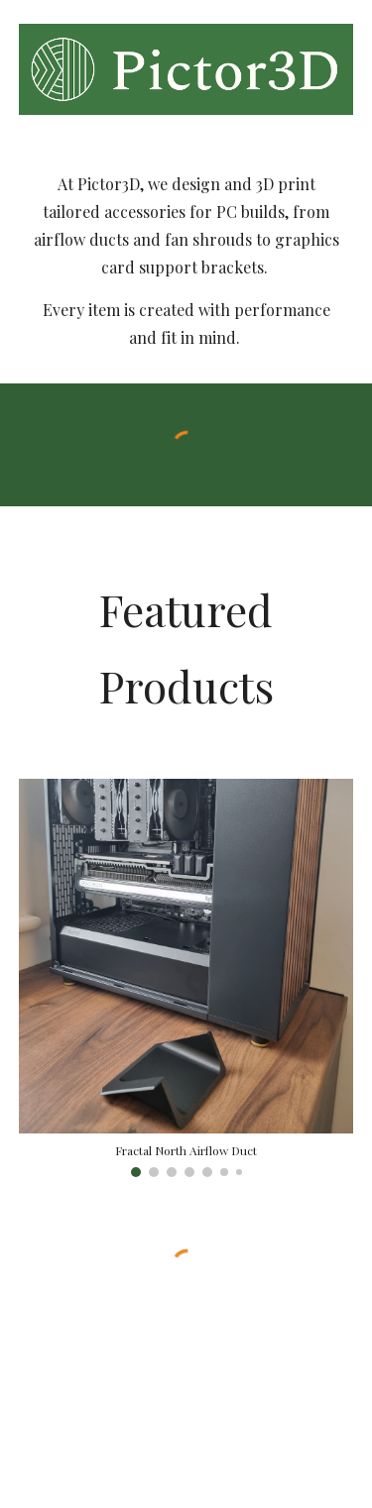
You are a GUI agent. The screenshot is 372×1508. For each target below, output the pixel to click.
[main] (186, 261)
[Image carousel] (186, 978)
